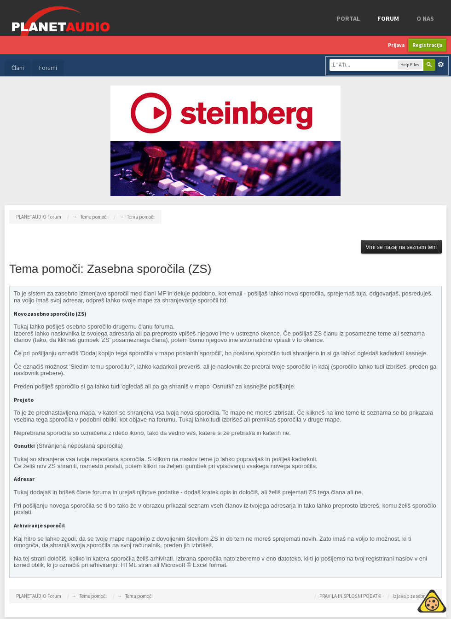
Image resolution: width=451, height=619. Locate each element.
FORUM (388, 18)
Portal (348, 18)
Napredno (441, 64)
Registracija (427, 45)
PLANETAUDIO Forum (38, 596)
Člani (18, 68)
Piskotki (411, 599)
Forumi (48, 68)
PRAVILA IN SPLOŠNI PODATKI (350, 596)
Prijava (396, 45)
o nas (425, 18)
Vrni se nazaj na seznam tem (401, 247)
